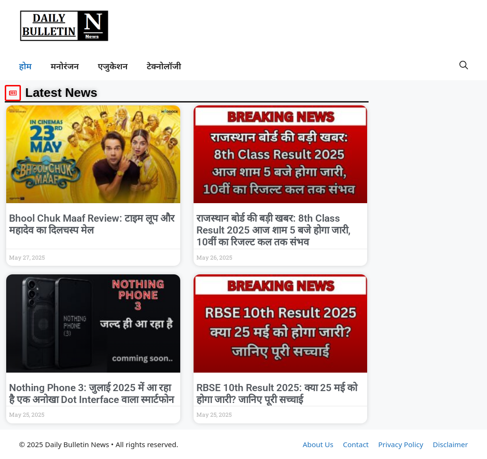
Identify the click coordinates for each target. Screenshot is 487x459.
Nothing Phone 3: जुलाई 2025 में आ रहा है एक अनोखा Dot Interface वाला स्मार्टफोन (91, 393)
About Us (317, 444)
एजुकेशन (113, 66)
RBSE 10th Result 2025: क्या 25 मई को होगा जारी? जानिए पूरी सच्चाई (276, 393)
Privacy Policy (400, 444)
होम (25, 66)
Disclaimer (450, 444)
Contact (356, 444)
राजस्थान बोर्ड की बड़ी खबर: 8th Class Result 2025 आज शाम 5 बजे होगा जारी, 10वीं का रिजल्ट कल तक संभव (273, 230)
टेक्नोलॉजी (163, 66)
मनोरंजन (64, 66)
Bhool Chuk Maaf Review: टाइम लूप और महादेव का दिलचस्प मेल (92, 224)
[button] (463, 66)
